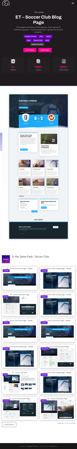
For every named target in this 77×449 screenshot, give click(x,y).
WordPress (53, 446)
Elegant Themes (30, 36)
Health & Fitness (37, 44)
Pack (5, 375)
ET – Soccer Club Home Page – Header (20, 268)
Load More (9, 424)
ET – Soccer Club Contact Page (19, 399)
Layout (48, 36)
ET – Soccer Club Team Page (19, 295)
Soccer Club (38, 40)
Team (5, 297)
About (44, 401)
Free (41, 36)
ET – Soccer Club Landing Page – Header (57, 268)
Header (6, 271)
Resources (45, 349)
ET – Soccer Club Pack (19, 373)
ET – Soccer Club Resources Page (57, 347)
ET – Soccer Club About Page (57, 399)
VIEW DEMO (30, 50)
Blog (28, 40)
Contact (6, 401)
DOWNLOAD (45, 50)
